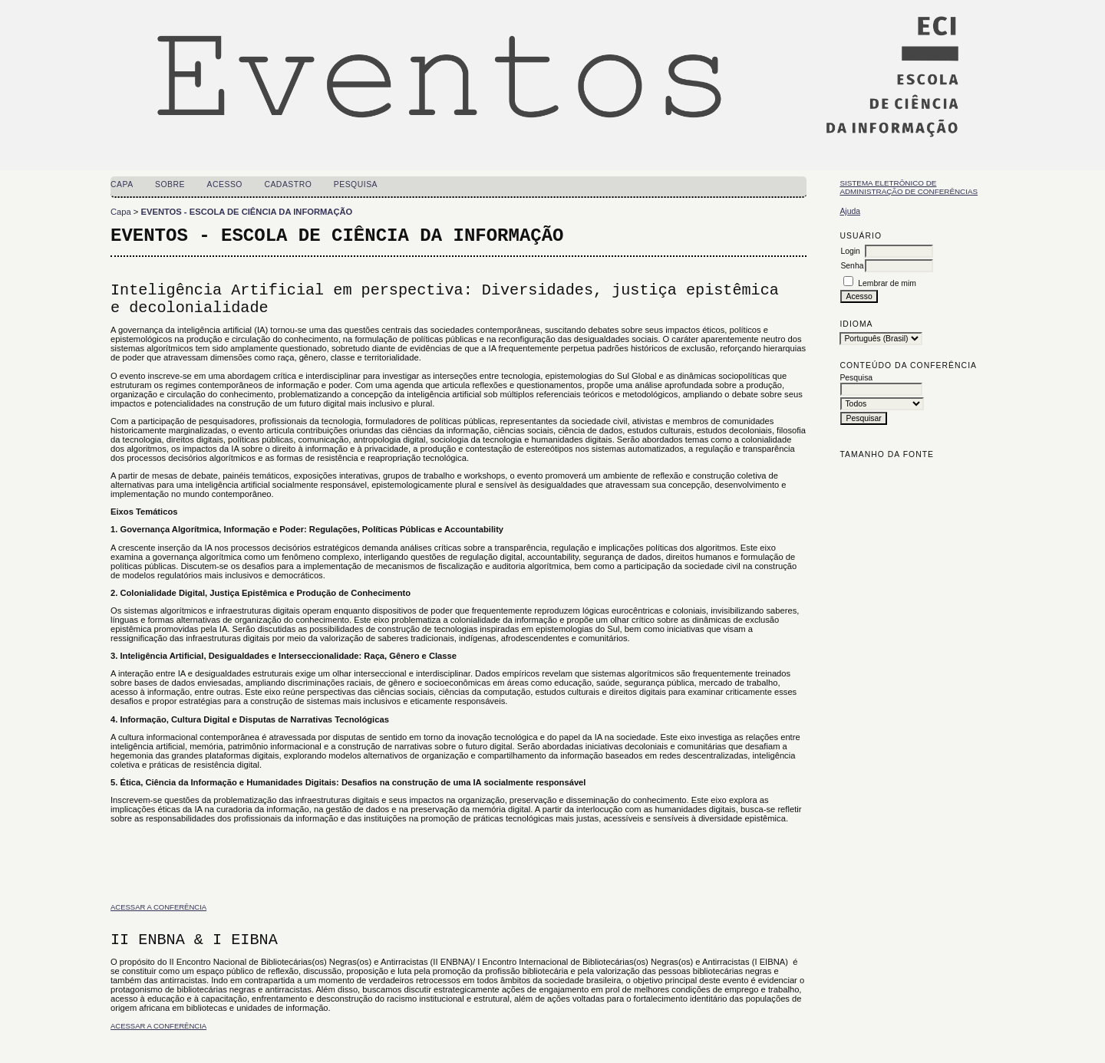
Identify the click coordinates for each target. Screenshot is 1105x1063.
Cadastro (288, 184)
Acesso (224, 184)
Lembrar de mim (887, 283)
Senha (851, 266)
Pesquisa (356, 184)
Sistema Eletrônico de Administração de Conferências (908, 187)
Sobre (170, 184)
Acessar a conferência (158, 907)
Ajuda (849, 211)
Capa (122, 184)
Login (849, 251)
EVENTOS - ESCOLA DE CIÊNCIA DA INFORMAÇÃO (247, 211)
